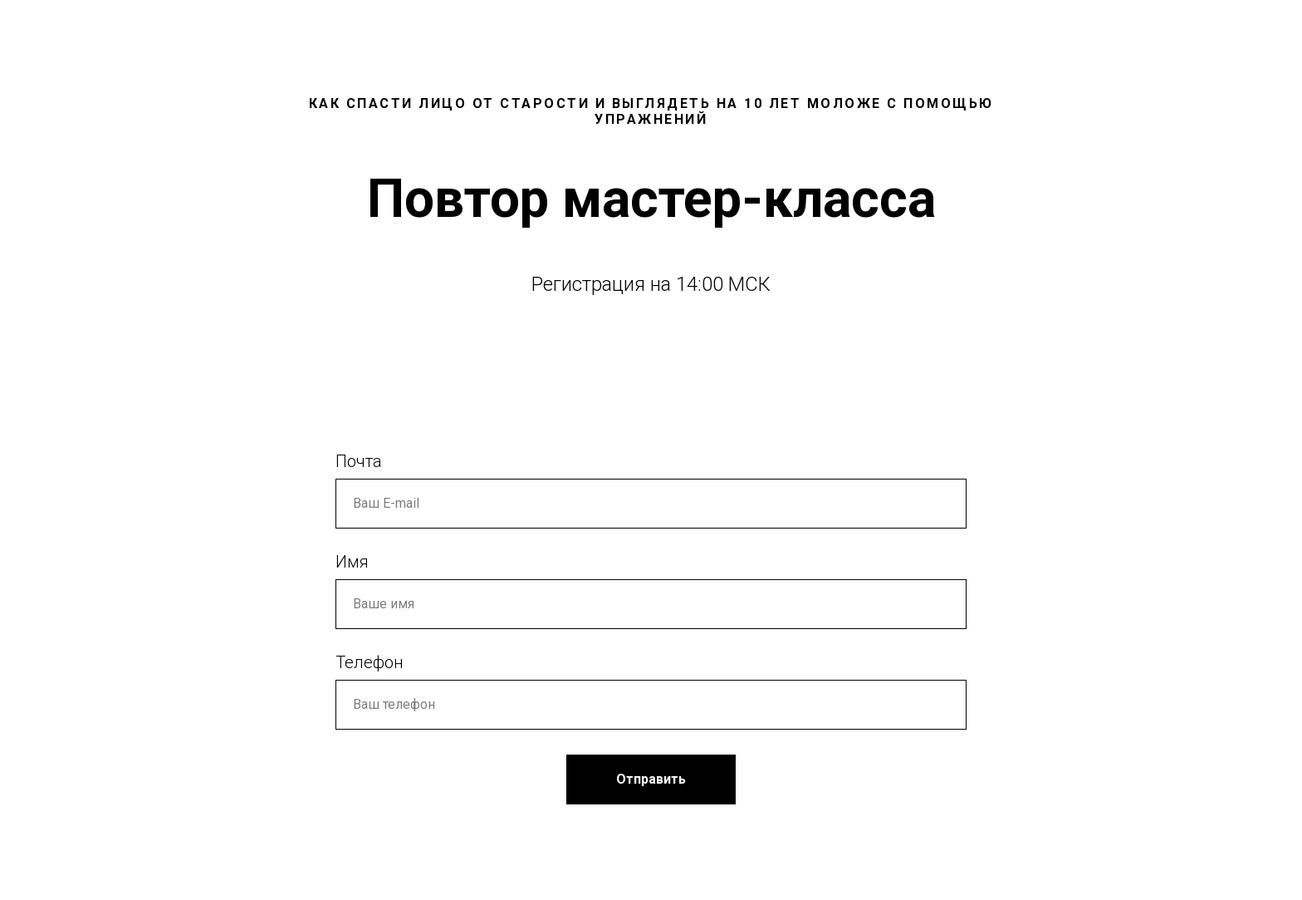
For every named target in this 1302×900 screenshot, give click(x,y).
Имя (352, 562)
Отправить (651, 779)
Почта (358, 461)
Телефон (369, 662)
